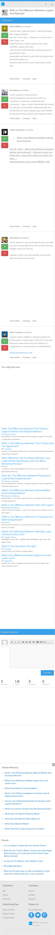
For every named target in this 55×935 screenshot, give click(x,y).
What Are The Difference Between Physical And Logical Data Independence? (26, 477)
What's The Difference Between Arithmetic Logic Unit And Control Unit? (26, 533)
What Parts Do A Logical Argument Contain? (24, 829)
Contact (31, 895)
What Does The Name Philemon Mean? (22, 814)
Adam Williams (16, 26)
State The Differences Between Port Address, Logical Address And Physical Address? (25, 430)
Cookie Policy (8, 917)
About (31, 891)
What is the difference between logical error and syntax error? (26, 557)
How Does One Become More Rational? (22, 819)
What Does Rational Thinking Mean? (21, 788)
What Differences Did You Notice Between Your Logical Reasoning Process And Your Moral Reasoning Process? (26, 461)
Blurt (34, 79)
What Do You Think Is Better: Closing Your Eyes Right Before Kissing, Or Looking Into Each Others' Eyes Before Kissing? (28, 853)
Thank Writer (15, 79)
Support (31, 899)
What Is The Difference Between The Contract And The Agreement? (28, 445)
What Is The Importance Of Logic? (19, 546)
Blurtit (3, 4)
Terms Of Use (8, 910)
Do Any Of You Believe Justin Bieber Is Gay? (23, 861)
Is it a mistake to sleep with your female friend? (25, 845)
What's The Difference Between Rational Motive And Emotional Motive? (26, 492)
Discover (6, 899)
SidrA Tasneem (16, 332)
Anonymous (15, 90)
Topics (5, 895)
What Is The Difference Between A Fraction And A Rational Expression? (27, 518)
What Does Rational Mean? (17, 824)
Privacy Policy (8, 914)
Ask (4, 891)
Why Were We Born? (13, 866)
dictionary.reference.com (21, 352)
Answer (47, 673)
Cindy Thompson (17, 130)
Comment (26, 79)
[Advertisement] (27, 193)
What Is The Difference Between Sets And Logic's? (28, 505)
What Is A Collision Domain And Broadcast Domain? (28, 809)
